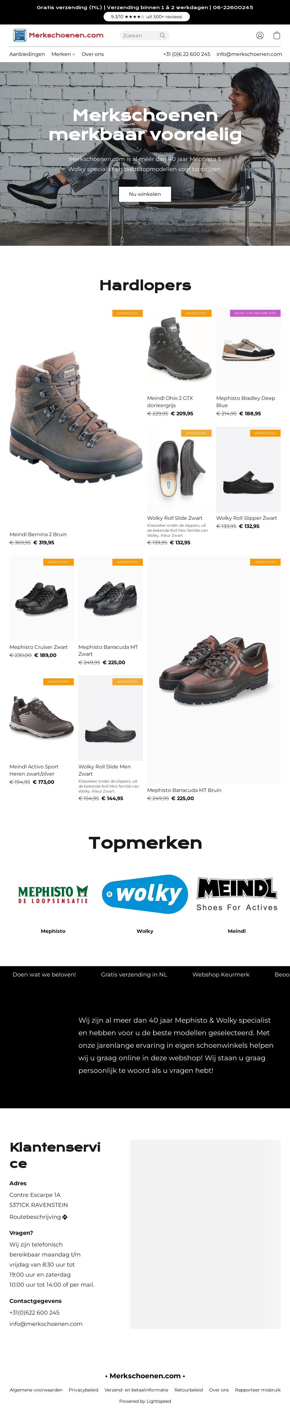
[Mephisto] (53, 900)
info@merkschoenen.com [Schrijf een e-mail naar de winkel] (46, 1324)
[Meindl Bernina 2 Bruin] (76, 426)
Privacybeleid (83, 1390)
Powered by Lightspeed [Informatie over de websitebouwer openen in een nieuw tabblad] (145, 1401)
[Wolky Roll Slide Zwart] (179, 486)
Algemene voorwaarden (36, 1390)
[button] (147, 16)
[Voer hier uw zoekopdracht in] (145, 35)
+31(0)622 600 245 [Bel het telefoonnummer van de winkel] (34, 1312)
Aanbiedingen (27, 54)
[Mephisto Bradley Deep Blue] (248, 362)
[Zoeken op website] (162, 35)
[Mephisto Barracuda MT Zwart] (110, 611)
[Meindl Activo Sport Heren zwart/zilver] (41, 738)
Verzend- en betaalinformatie (136, 1390)
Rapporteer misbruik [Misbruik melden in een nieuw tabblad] (258, 1390)
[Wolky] (145, 900)
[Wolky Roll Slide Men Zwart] (110, 738)
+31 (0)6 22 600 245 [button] (186, 54)
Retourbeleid (189, 1390)
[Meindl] (237, 900)
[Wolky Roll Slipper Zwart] (248, 486)
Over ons (93, 54)
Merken (63, 54)
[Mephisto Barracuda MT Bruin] (214, 679)
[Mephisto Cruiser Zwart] (41, 611)
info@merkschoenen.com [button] (249, 54)
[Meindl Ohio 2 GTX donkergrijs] (179, 362)
